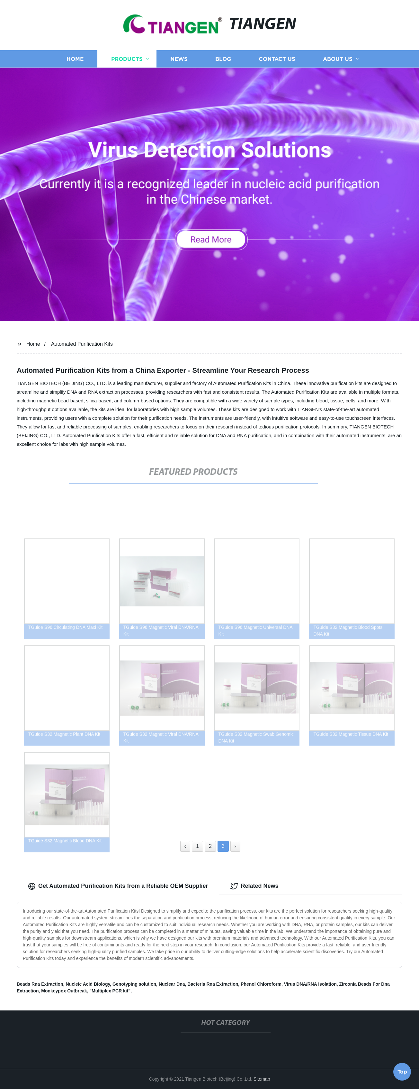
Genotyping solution (134, 984)
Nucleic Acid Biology (88, 984)
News (179, 62)
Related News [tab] (254, 886)
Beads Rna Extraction (40, 984)
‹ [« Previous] (185, 846)
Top (402, 1070)
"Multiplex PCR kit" (109, 990)
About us (337, 62)
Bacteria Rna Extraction (212, 984)
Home (75, 62)
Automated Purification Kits (82, 344)
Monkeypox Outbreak (64, 990)
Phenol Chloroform (261, 984)
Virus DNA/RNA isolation (310, 984)
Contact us (277, 62)
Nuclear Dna (172, 984)
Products (127, 62)
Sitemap (262, 1079)
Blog (223, 62)
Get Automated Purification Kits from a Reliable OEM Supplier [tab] (118, 886)
